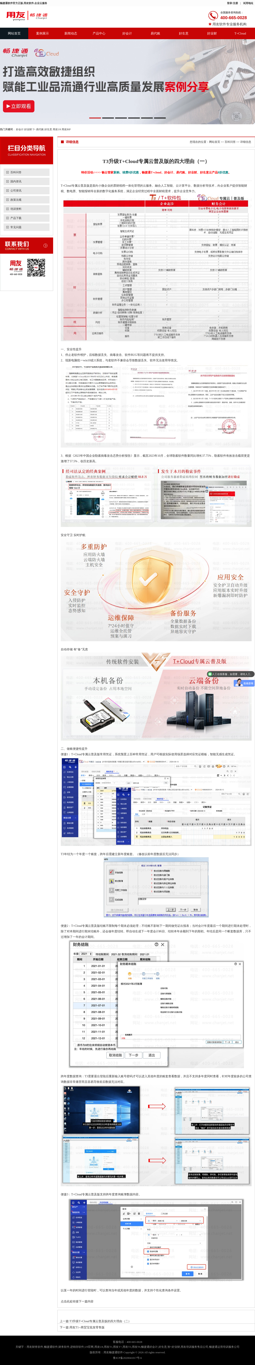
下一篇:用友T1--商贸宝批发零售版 (82, 1327)
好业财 (212, 33)
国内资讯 (15, 181)
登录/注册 (232, 3)
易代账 (155, 33)
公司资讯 (15, 190)
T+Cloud (240, 33)
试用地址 (248, 3)
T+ (34, 129)
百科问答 (15, 172)
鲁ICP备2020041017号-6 (127, 1357)
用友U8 (57, 129)
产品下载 (15, 218)
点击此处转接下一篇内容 (77, 1301)
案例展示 (42, 33)
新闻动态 (70, 33)
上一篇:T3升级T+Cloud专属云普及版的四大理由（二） (95, 1321)
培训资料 (15, 208)
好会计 (127, 33)
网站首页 (14, 33)
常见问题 (15, 227)
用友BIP (66, 129)
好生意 (183, 33)
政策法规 (15, 199)
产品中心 (99, 33)
